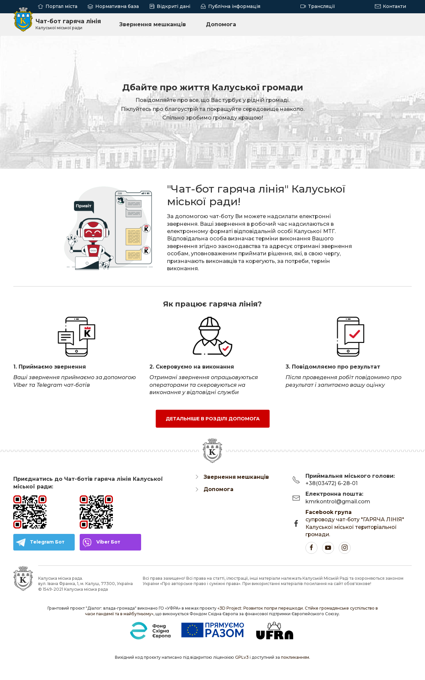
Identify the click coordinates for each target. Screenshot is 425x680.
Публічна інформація (234, 6)
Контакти (394, 6)
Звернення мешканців (154, 24)
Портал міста (61, 6)
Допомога (223, 24)
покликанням (295, 657)
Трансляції (321, 6)
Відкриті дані (173, 6)
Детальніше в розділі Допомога (213, 418)
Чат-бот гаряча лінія (70, 24)
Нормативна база (117, 6)
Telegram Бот (47, 542)
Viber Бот (108, 542)
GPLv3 (242, 657)
